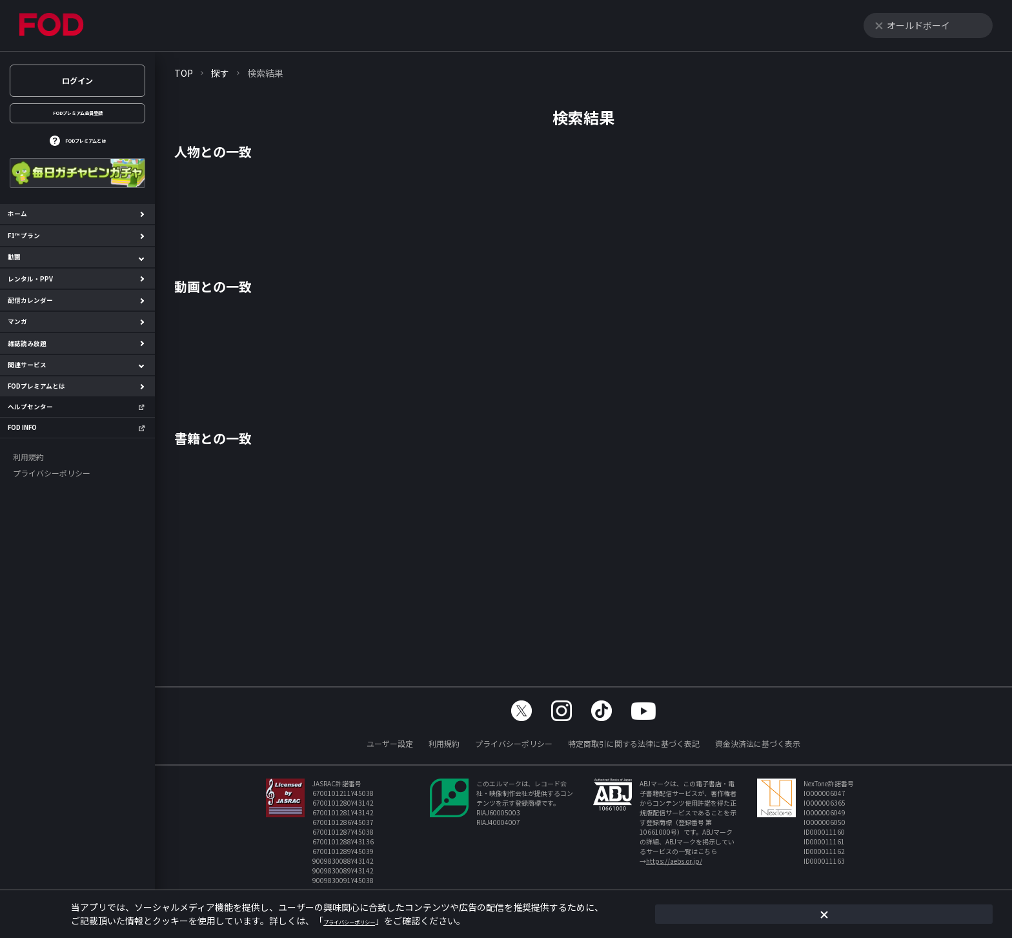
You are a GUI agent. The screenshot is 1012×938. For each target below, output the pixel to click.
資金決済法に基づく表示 (757, 743)
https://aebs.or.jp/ (674, 861)
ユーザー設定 (390, 743)
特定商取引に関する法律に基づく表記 (634, 743)
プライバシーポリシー (513, 743)
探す (220, 72)
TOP (183, 72)
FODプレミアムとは (85, 157)
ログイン (77, 80)
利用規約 (444, 743)
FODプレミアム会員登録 (77, 119)
